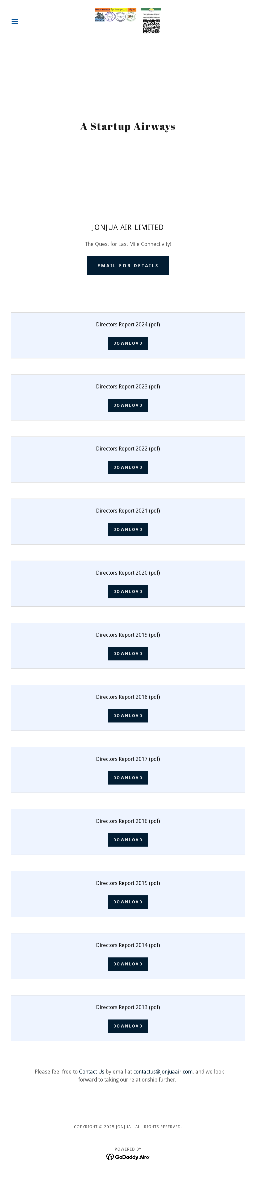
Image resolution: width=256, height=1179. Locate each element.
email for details (128, 265)
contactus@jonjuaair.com (163, 1072)
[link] (128, 21)
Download (128, 343)
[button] (26, 21)
